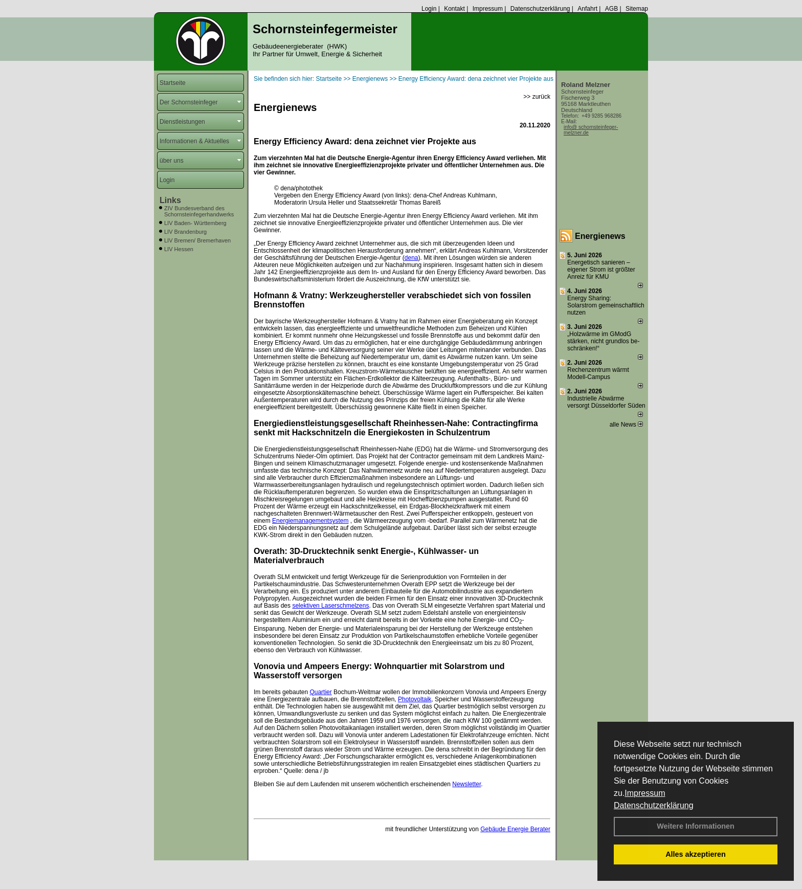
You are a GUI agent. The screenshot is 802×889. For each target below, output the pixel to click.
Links (170, 200)
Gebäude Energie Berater (515, 829)
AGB (611, 8)
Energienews (600, 236)
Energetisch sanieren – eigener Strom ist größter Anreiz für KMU (601, 269)
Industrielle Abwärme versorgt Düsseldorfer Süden (606, 402)
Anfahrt (587, 8)
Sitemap (637, 8)
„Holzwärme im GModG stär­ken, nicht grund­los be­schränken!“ (603, 341)
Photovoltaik (414, 699)
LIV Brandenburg (185, 232)
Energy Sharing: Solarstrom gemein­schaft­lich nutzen (605, 305)
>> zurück (536, 96)
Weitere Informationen (695, 826)
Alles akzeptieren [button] (695, 854)
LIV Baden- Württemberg (195, 223)
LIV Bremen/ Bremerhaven (197, 240)
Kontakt (454, 8)
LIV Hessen (178, 249)
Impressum (645, 793)
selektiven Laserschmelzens (330, 605)
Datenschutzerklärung (654, 805)
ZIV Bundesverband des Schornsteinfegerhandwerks (199, 211)
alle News (626, 424)
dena (411, 257)
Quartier (320, 692)
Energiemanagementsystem (310, 520)
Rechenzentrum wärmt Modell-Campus (598, 373)
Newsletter (466, 784)
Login (428, 8)
